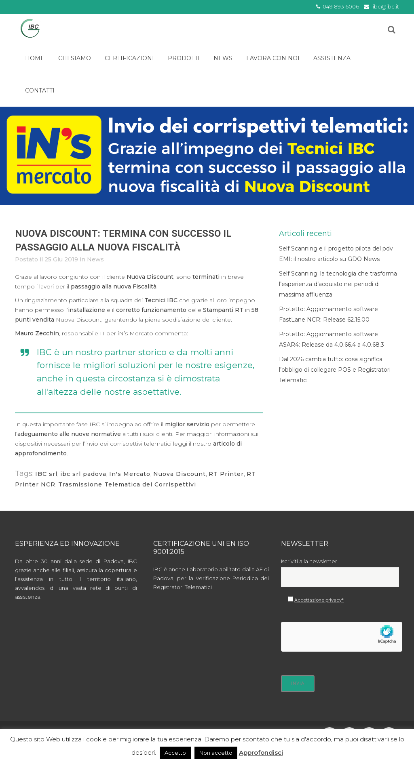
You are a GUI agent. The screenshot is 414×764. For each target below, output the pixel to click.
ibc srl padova (83, 474)
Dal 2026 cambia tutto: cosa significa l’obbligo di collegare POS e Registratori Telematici (335, 370)
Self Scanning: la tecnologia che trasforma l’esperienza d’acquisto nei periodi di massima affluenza (338, 284)
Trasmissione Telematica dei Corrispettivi (127, 484)
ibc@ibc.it (386, 6)
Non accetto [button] (215, 752)
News (95, 259)
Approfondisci (261, 752)
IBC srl (46, 474)
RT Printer (226, 474)
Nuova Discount (179, 474)
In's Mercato (129, 474)
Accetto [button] (175, 752)
